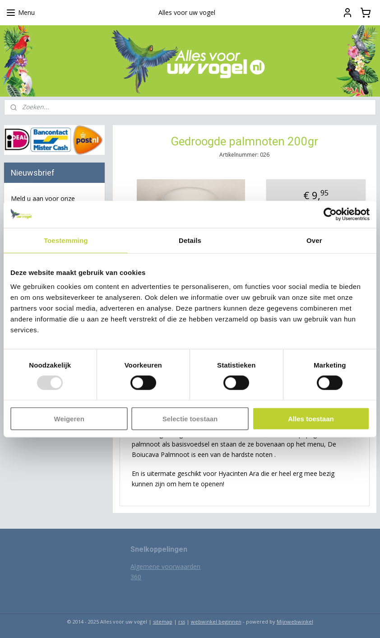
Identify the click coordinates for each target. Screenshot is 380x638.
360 (135, 577)
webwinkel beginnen (216, 621)
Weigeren (69, 419)
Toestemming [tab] (66, 240)
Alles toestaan (311, 419)
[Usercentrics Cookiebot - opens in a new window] (330, 214)
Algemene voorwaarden (165, 566)
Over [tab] (314, 240)
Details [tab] (190, 240)
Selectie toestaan (190, 419)
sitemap (162, 621)
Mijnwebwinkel (295, 621)
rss (181, 621)
